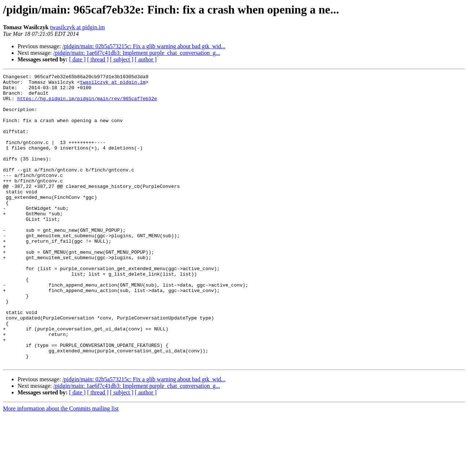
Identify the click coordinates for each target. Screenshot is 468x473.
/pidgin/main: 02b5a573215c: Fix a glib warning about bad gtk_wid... (144, 46)
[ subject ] (121, 59)
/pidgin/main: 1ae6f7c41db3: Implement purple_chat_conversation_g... (136, 53)
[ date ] (77, 59)
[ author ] (146, 59)
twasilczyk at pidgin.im (77, 27)
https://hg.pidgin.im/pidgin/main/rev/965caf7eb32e (87, 104)
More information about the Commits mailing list (60, 466)
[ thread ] (98, 59)
